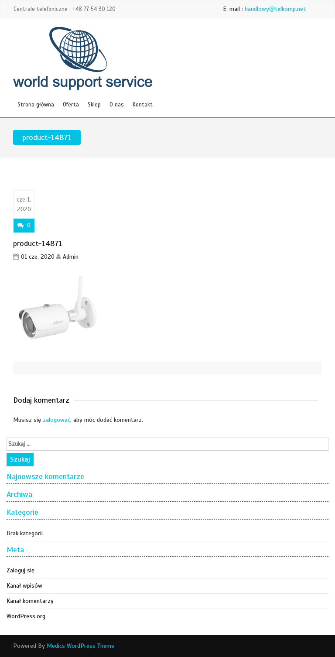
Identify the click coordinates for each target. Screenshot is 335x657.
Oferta (71, 104)
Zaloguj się (20, 570)
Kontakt (143, 104)
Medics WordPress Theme (80, 646)
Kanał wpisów (24, 585)
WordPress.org (26, 616)
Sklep (94, 104)
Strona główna (35, 104)
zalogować (56, 420)
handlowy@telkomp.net (275, 9)
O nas (116, 104)
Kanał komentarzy (30, 601)
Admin (71, 256)
